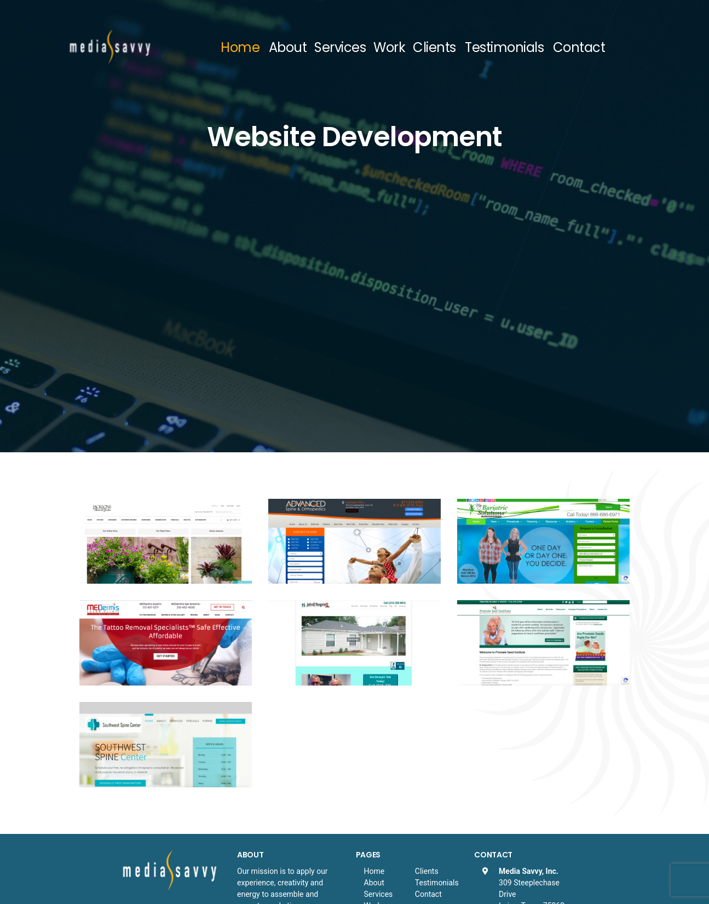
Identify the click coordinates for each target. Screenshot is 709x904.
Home (240, 47)
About (288, 47)
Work (389, 47)
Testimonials (504, 47)
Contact (579, 47)
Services (340, 47)
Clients (434, 47)
